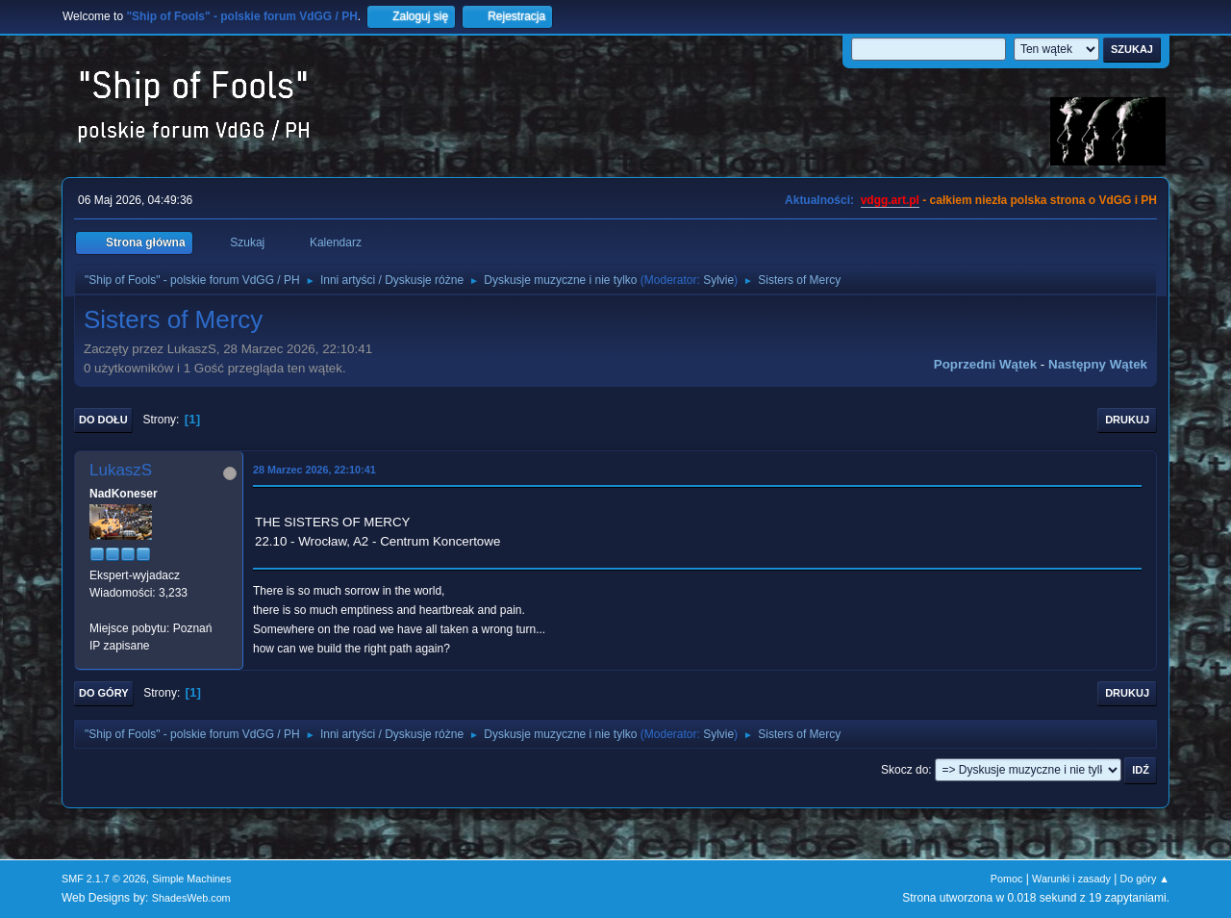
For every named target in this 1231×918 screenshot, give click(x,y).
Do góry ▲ (1144, 878)
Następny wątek (1097, 364)
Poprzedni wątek (985, 364)
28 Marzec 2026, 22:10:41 (314, 469)
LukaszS (120, 470)
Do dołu (103, 419)
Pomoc (1007, 878)
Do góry (104, 693)
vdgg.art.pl (890, 200)
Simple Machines (191, 878)
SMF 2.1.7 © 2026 (104, 878)
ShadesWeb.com (191, 898)
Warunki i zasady (1071, 878)
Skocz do (904, 770)
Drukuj (1127, 419)
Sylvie (718, 280)
